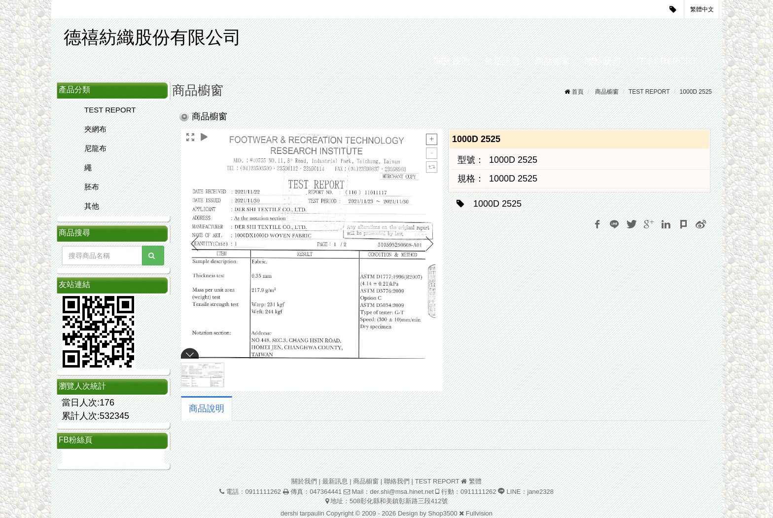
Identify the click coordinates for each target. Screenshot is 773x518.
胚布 (91, 187)
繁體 (475, 481)
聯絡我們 (603, 61)
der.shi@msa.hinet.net (402, 491)
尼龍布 (95, 148)
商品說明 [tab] (206, 408)
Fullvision (479, 513)
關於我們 (452, 61)
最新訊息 (502, 61)
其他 (91, 206)
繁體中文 (702, 9)
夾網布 (95, 129)
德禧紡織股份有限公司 (152, 37)
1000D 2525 (696, 91)
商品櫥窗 (552, 61)
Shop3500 (442, 513)
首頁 (578, 91)
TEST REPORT (666, 61)
